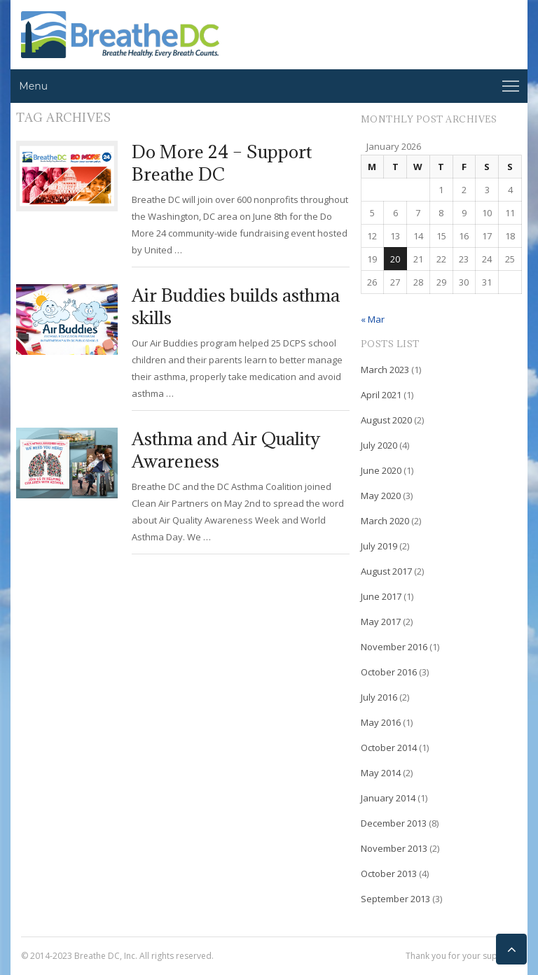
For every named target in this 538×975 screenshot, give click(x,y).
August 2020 (386, 420)
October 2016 (389, 672)
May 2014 (381, 772)
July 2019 (379, 546)
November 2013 (394, 848)
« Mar (373, 319)
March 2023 (385, 369)
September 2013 (395, 898)
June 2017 (381, 596)
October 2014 (389, 747)
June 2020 (381, 470)
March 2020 (385, 520)
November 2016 (394, 646)
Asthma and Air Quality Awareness (226, 449)
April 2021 (381, 394)
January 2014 (388, 798)
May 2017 (381, 621)
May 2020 (381, 495)
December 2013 (394, 823)
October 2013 (389, 873)
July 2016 (379, 697)
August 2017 (386, 571)
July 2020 (379, 445)
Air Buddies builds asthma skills (236, 306)
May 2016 (381, 722)
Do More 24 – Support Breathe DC (222, 162)
